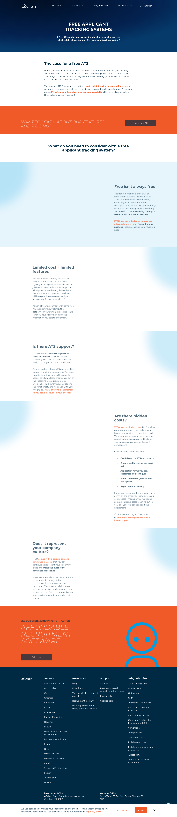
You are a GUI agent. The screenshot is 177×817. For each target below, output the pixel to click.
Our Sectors (77, 5)
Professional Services (54, 758)
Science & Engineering (55, 768)
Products (57, 5)
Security (48, 773)
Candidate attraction (138, 715)
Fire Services (50, 712)
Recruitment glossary (83, 701)
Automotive (50, 688)
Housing (48, 722)
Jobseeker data (135, 737)
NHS (46, 749)
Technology (50, 778)
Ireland (47, 744)
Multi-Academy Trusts (55, 739)
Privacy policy (106, 696)
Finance (48, 707)
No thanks (122, 810)
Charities (48, 698)
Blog (74, 683)
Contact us (105, 683)
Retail (47, 763)
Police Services (51, 754)
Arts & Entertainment (54, 683)
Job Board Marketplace (139, 703)
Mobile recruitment (137, 742)
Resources (122, 5)
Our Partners (134, 688)
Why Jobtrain (100, 5)
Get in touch (146, 6)
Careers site (134, 728)
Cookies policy (107, 701)
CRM (130, 698)
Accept (140, 810)
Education (49, 703)
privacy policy (94, 812)
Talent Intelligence (137, 683)
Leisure (47, 727)
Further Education (53, 717)
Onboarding (134, 693)
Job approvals (135, 733)
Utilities (48, 782)
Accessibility (134, 755)
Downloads (77, 688)
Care (46, 693)
